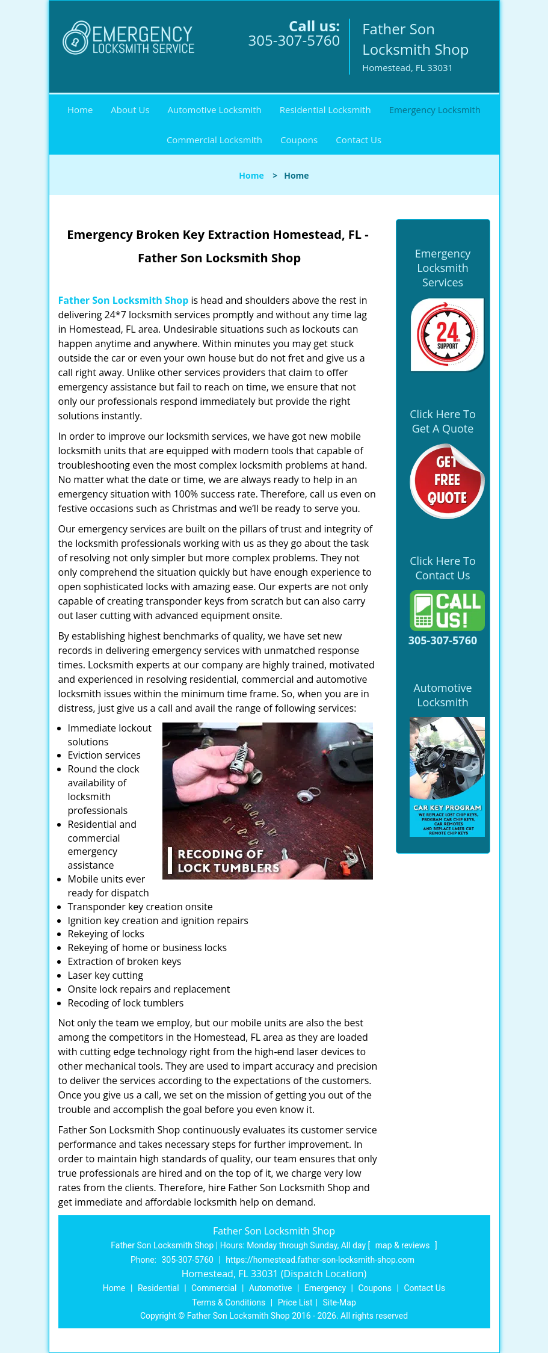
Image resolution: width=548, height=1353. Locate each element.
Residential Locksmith (325, 109)
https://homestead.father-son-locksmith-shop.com (320, 1260)
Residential (158, 1288)
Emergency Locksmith (435, 109)
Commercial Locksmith (214, 140)
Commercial (213, 1288)
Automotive (270, 1288)
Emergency (325, 1288)
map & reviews (403, 1245)
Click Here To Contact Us (442, 567)
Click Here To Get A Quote (442, 421)
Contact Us (358, 140)
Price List (295, 1302)
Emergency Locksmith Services (443, 267)
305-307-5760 (294, 40)
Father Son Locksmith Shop (123, 300)
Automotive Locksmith (215, 109)
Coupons (299, 140)
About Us (130, 109)
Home (80, 109)
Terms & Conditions (228, 1302)
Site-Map (339, 1302)
